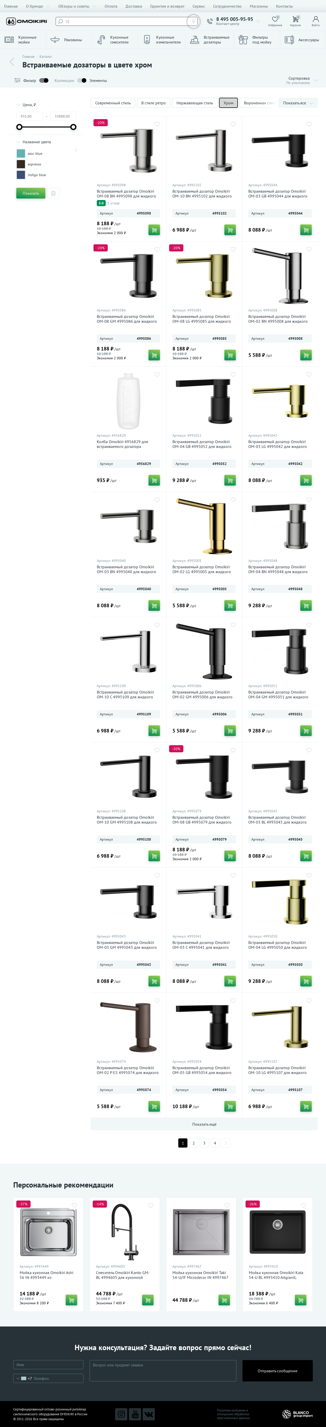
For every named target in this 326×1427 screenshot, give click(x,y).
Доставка (134, 6)
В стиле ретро (153, 102)
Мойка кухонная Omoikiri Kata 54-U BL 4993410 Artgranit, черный (276, 1277)
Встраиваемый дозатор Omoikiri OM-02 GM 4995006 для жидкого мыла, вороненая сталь (202, 697)
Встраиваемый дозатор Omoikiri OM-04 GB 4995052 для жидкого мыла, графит (202, 446)
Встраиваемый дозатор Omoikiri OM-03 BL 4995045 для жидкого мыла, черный (277, 822)
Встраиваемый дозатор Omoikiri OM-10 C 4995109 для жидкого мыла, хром (125, 697)
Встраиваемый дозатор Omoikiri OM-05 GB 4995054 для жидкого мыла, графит (202, 1072)
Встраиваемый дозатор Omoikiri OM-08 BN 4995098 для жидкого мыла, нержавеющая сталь (126, 196)
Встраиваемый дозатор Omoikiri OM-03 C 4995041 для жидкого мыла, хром (201, 947)
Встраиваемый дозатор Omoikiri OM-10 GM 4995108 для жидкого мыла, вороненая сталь (127, 822)
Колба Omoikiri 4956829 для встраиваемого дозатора (122, 444)
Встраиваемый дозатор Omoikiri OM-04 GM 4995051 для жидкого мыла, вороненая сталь (278, 697)
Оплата (111, 6)
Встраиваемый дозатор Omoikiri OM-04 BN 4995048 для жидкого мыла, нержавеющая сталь (278, 571)
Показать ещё (204, 1124)
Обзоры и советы (77, 6)
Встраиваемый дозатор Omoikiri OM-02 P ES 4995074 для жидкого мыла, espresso (128, 1072)
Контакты (284, 6)
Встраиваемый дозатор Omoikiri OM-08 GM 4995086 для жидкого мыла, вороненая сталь (127, 321)
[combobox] (22, 1378)
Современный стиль (113, 102)
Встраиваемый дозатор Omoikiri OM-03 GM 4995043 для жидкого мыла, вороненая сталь (127, 947)
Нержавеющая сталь (194, 102)
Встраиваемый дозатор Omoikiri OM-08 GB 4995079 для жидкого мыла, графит (202, 822)
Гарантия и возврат (167, 6)
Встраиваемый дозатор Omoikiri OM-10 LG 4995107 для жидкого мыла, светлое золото (277, 1072)
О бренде (38, 6)
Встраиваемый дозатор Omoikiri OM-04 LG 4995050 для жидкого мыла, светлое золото (277, 947)
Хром (228, 102)
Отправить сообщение (277, 1370)
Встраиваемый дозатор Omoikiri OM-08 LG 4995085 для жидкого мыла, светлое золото (201, 321)
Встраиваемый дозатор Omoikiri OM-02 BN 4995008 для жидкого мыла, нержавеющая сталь (278, 321)
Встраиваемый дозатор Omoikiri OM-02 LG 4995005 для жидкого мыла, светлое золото (201, 571)
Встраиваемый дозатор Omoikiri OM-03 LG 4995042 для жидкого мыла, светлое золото (277, 446)
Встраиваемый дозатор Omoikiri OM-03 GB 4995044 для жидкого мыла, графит (277, 196)
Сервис (199, 6)
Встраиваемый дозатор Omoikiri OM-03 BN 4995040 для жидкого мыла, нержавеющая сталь (126, 571)
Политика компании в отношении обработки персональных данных (233, 1414)
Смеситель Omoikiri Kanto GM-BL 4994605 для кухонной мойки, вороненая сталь (123, 1277)
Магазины (259, 6)
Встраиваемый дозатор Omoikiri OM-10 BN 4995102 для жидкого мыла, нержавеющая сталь (202, 196)
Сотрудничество (227, 6)
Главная (11, 6)
